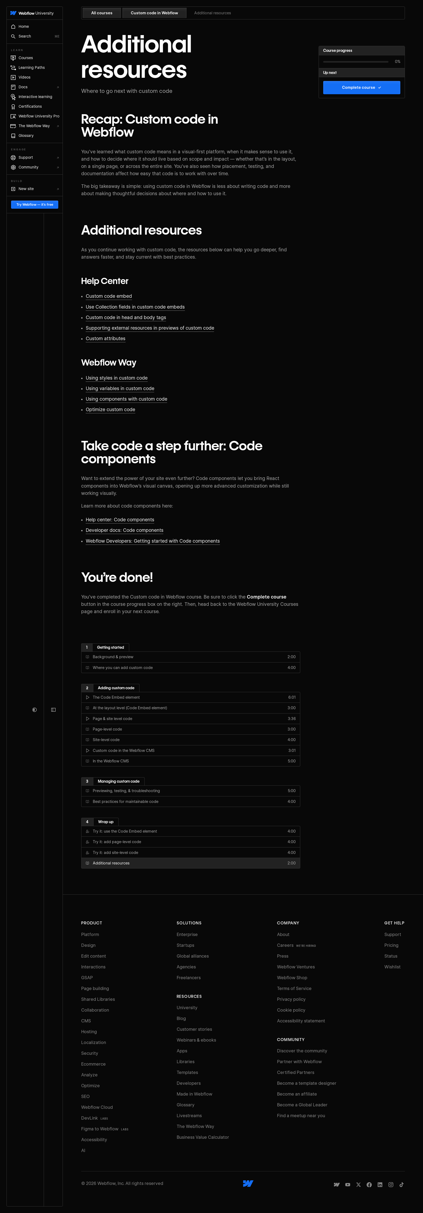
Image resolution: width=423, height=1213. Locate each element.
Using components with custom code (132, 399)
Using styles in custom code (122, 378)
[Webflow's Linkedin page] (385, 1184)
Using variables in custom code (125, 388)
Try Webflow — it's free (40, 1186)
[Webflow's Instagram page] (396, 1184)
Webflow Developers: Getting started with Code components (158, 541)
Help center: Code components (125, 519)
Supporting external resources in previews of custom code (155, 328)
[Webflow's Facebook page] (374, 1184)
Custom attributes (111, 338)
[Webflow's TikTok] (407, 1184)
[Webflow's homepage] (253, 1183)
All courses (107, 13)
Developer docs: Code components (130, 530)
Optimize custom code (116, 409)
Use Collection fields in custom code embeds (140, 307)
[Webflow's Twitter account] (363, 1184)
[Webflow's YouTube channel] (353, 1184)
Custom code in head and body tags (131, 317)
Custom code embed (114, 296)
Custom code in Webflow (159, 13)
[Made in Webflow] (342, 1184)
